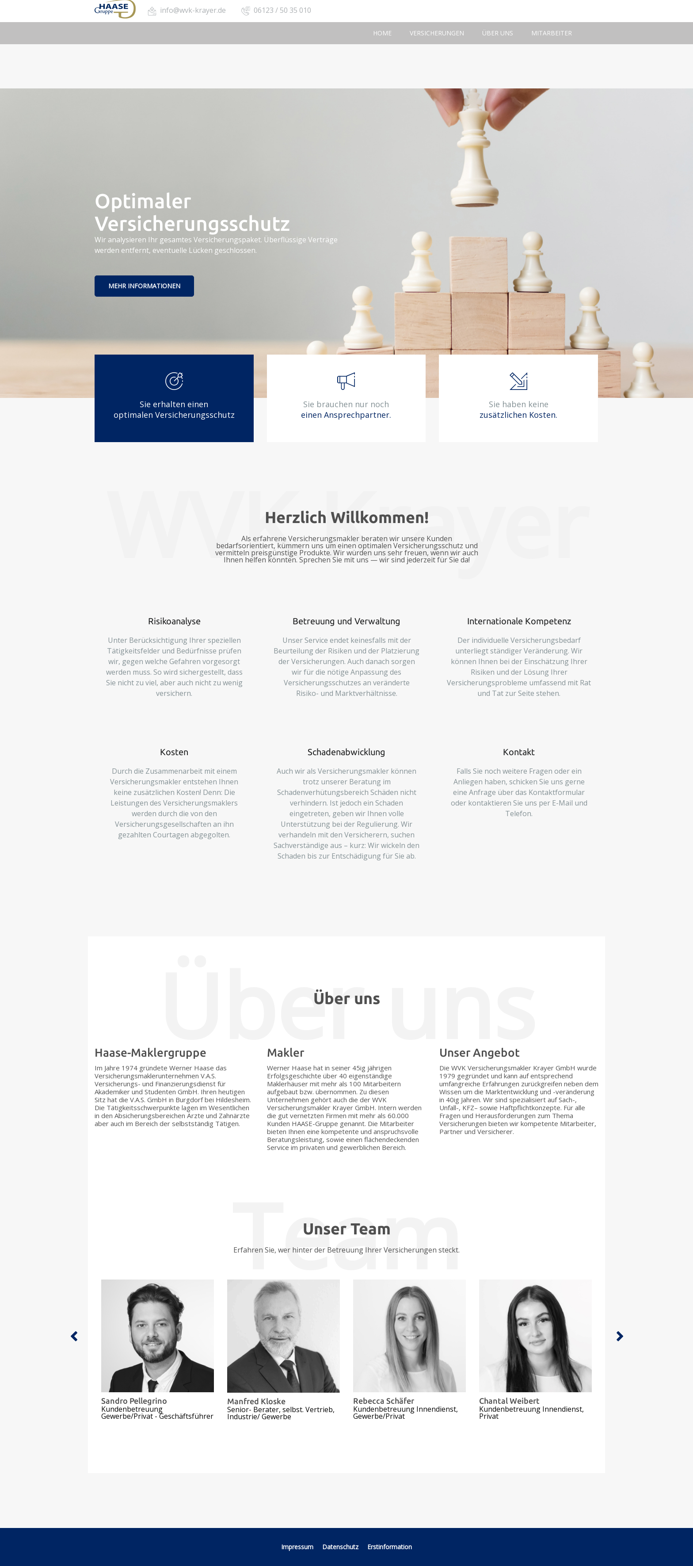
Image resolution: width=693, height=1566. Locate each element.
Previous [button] (73, 1336)
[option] (157, 1350)
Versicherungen (437, 33)
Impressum (297, 1547)
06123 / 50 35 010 (282, 10)
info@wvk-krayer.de (193, 10)
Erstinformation (389, 1547)
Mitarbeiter (551, 33)
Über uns (497, 33)
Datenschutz (341, 1547)
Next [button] (620, 1336)
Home (382, 33)
